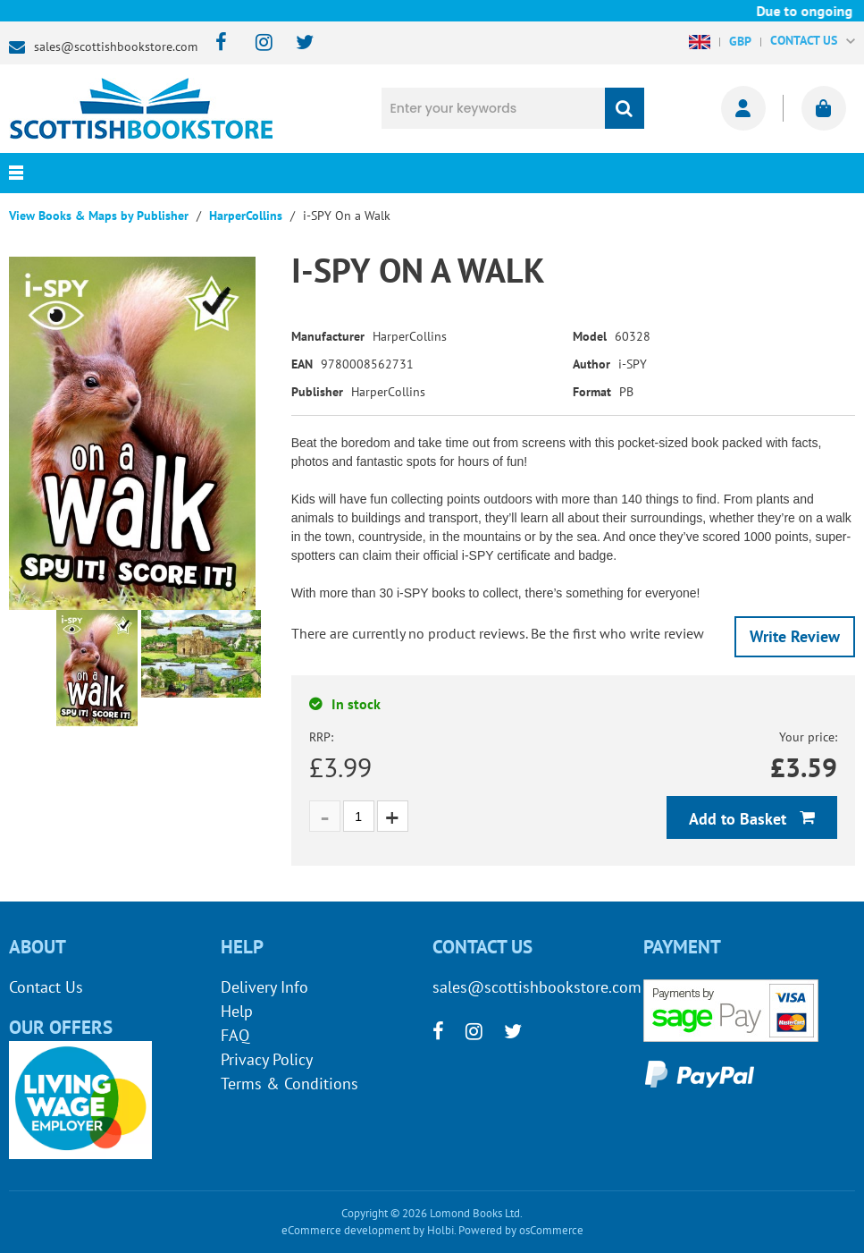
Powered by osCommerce (520, 1230)
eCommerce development (345, 1230)
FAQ (235, 1035)
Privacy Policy (267, 1059)
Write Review (795, 636)
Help (237, 1011)
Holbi (440, 1230)
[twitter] (296, 43)
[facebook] (215, 43)
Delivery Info (264, 987)
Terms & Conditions (289, 1083)
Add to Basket (740, 819)
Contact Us (46, 987)
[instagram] (256, 43)
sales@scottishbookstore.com (115, 46)
